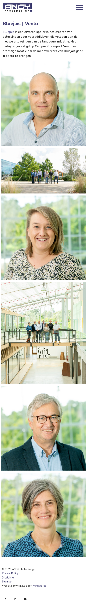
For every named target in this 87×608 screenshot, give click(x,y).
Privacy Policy (10, 573)
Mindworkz (39, 586)
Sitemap (7, 581)
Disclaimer (8, 577)
